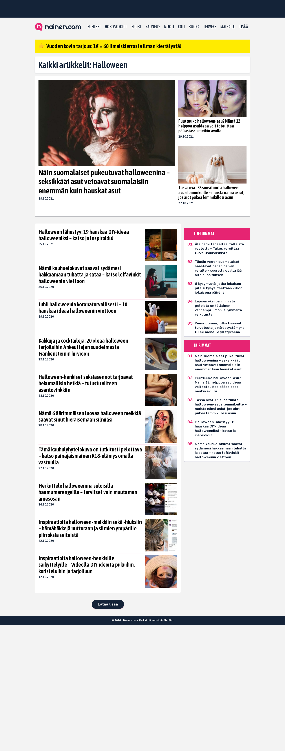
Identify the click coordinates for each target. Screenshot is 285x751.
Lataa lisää (108, 604)
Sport (137, 27)
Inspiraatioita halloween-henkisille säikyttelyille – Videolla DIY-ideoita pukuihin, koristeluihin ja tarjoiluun (86, 565)
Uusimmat (202, 345)
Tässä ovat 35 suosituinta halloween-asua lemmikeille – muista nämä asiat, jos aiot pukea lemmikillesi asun (211, 192)
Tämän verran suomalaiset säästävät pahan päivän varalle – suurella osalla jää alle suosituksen (218, 268)
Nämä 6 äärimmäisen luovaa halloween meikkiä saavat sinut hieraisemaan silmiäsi (89, 416)
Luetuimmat (204, 234)
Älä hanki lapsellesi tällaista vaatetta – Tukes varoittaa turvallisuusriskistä (219, 248)
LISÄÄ (243, 27)
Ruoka (194, 27)
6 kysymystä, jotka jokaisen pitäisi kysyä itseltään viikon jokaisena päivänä (218, 288)
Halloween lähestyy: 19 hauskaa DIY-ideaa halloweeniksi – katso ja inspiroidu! (83, 235)
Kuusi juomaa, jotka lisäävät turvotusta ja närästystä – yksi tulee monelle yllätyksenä (220, 328)
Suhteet (94, 27)
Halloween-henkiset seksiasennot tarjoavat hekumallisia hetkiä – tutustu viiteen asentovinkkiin (85, 383)
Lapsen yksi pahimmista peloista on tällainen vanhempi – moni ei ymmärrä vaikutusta (218, 308)
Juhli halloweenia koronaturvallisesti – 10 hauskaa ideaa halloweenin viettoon (82, 307)
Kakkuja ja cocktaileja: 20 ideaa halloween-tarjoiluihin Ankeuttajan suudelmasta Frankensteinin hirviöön (84, 347)
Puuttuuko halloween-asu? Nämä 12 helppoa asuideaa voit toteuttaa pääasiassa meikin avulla (209, 125)
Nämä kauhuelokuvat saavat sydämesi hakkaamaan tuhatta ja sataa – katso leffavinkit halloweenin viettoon (89, 275)
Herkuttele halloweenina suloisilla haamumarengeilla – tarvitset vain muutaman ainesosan (87, 492)
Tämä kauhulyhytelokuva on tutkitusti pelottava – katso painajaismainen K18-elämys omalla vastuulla (90, 456)
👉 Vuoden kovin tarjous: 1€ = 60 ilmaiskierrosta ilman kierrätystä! (109, 46)
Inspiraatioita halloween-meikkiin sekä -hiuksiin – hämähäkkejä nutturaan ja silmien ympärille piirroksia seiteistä (90, 528)
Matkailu (228, 27)
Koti (181, 27)
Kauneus (153, 27)
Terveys (209, 27)
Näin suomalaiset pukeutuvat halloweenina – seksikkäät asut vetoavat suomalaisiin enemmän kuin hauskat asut (104, 181)
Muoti (169, 27)
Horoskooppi (116, 27)
